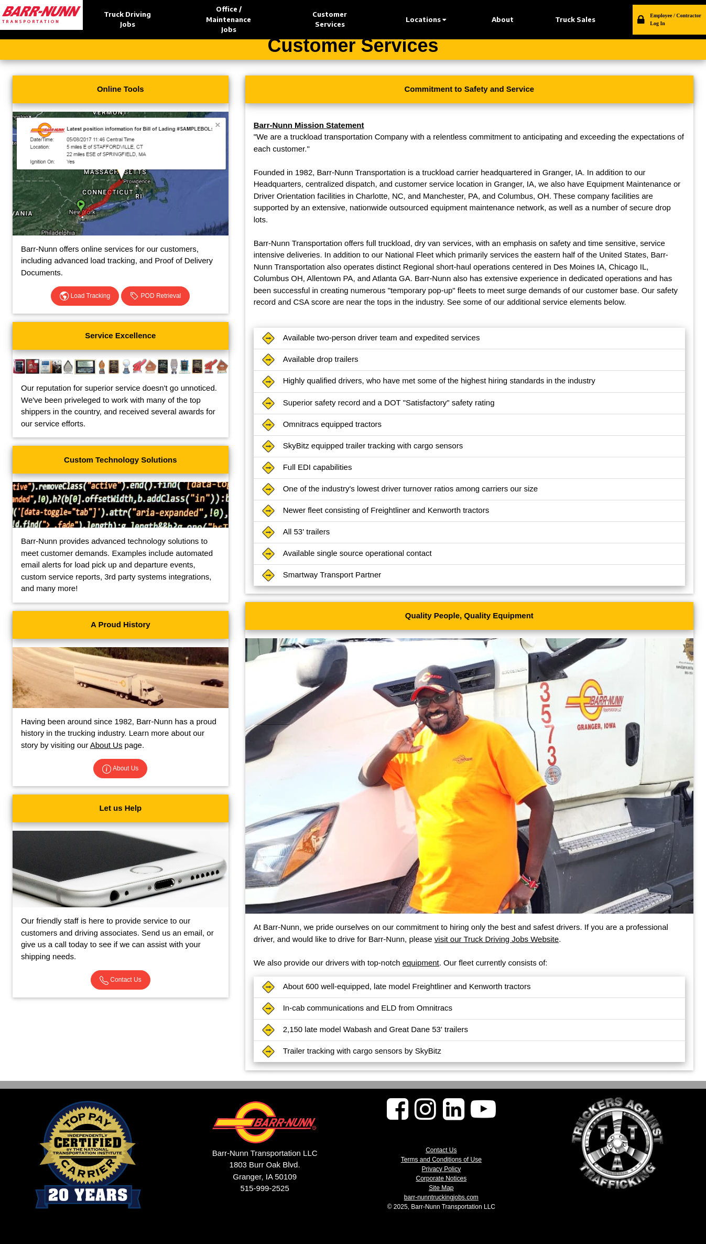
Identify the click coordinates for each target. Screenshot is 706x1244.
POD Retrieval (155, 296)
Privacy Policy (441, 1169)
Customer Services (329, 19)
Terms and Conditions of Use (441, 1159)
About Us (106, 745)
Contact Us (121, 980)
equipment (421, 962)
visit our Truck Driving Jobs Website (497, 939)
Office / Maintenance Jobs (228, 19)
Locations (426, 19)
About (503, 19)
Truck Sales (575, 19)
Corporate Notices (441, 1178)
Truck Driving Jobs (127, 19)
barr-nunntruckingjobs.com (441, 1197)
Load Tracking (85, 296)
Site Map (441, 1188)
